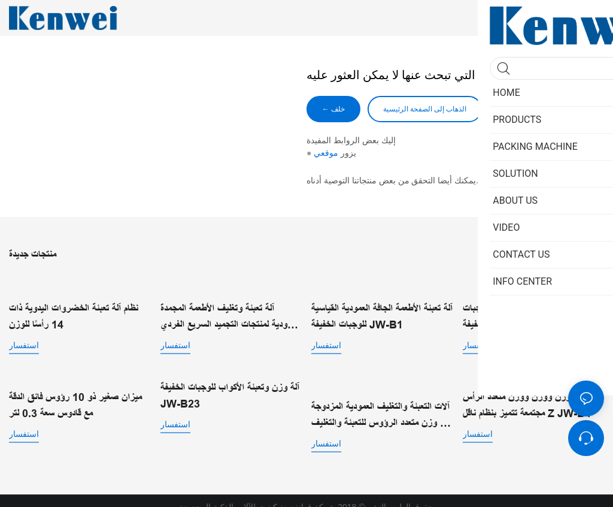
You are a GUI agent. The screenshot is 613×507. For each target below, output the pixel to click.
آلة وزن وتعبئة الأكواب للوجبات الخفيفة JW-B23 (229, 394)
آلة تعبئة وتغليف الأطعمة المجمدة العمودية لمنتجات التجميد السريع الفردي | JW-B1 (230, 316)
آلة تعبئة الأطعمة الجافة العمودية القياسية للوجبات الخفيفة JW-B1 (382, 315)
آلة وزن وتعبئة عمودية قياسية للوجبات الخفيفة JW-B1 (531, 307)
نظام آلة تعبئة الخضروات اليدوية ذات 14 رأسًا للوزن (73, 307)
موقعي (326, 153)
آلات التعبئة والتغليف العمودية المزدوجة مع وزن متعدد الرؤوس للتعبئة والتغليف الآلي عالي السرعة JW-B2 (380, 403)
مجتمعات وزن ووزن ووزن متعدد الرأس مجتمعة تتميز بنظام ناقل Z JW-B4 (533, 402)
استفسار (24, 335)
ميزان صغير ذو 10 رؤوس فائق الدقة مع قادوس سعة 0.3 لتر (75, 402)
